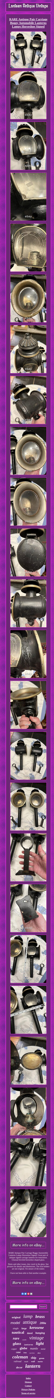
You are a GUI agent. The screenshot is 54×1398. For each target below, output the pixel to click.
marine (40, 1362)
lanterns (28, 1345)
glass (17, 1343)
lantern (32, 1366)
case (18, 1352)
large (24, 1328)
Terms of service (28, 1393)
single (16, 1328)
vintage (36, 1337)
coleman (20, 1356)
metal (43, 1349)
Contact (28, 1386)
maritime (32, 1353)
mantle (34, 1348)
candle (24, 1340)
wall (33, 1361)
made (26, 1361)
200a (43, 1323)
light (40, 1343)
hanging (40, 1332)
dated (30, 1333)
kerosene (37, 1327)
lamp (28, 1316)
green (41, 1358)
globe (23, 1348)
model (15, 1323)
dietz (39, 1353)
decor (19, 1367)
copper (14, 1349)
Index (28, 1378)
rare (16, 1338)
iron (24, 1353)
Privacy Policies (28, 1389)
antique (30, 1322)
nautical (18, 1332)
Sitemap (28, 1382)
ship (33, 1357)
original (16, 1317)
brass (40, 1316)
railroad (17, 1361)
